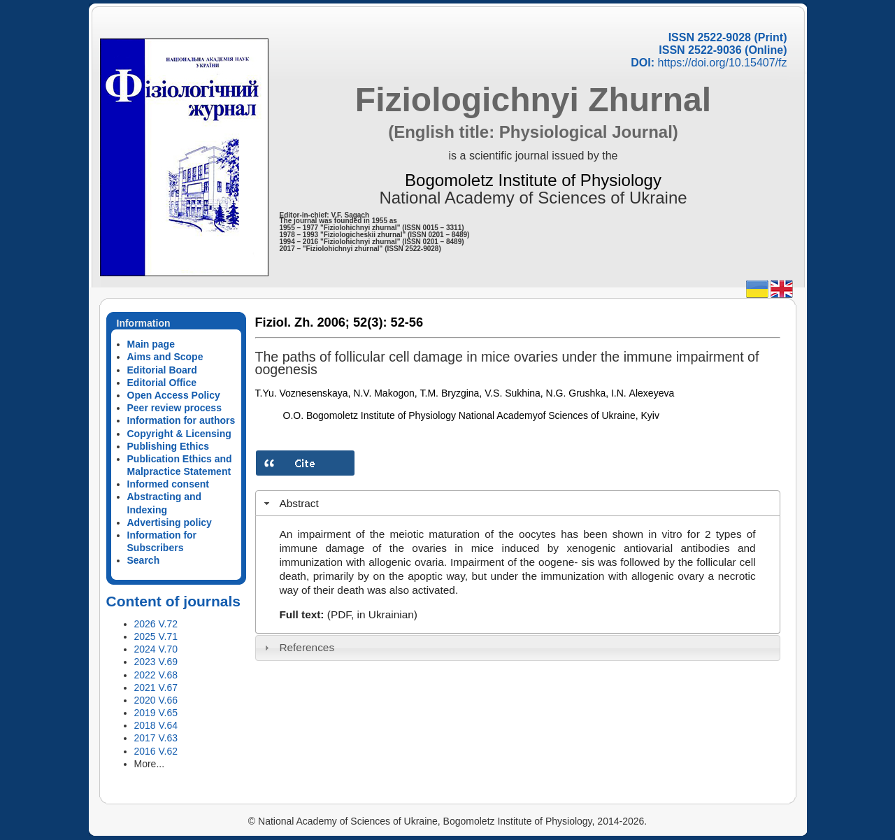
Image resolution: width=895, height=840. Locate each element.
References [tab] (297, 647)
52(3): (370, 322)
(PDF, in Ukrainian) (372, 614)
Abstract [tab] (290, 503)
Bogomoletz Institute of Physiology (533, 180)
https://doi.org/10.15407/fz (722, 63)
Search (143, 560)
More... (149, 763)
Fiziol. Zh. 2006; (302, 322)
